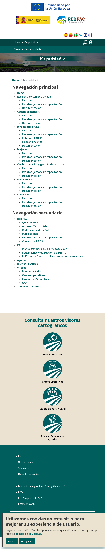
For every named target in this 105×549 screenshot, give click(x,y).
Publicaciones (30, 234)
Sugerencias (24, 467)
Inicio (20, 456)
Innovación (23, 194)
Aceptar (12, 541)
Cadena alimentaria (29, 111)
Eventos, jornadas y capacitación (42, 104)
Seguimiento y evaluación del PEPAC (44, 252)
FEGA (21, 492)
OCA (25, 282)
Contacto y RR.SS (32, 241)
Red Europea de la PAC (35, 230)
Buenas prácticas (32, 271)
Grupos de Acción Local (36, 279)
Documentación (31, 108)
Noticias (27, 100)
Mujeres (22, 149)
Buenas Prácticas (27, 264)
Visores (21, 267)
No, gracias (27, 541)
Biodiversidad (25, 179)
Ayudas (21, 260)
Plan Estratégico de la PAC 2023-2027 (44, 249)
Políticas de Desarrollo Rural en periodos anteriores (53, 256)
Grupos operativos (33, 275)
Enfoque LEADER (32, 138)
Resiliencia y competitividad (34, 96)
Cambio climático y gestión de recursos (41, 164)
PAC (19, 245)
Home (16, 80)
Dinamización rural (28, 127)
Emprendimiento (32, 142)
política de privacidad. (28, 534)
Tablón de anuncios (29, 286)
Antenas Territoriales (35, 226)
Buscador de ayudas (28, 473)
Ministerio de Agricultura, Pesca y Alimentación (42, 486)
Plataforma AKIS (26, 503)
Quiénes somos (31, 222)
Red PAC (22, 218)
